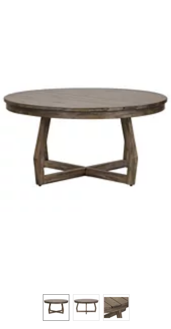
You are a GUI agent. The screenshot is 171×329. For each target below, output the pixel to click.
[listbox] (85, 307)
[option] (56, 307)
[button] (85, 142)
